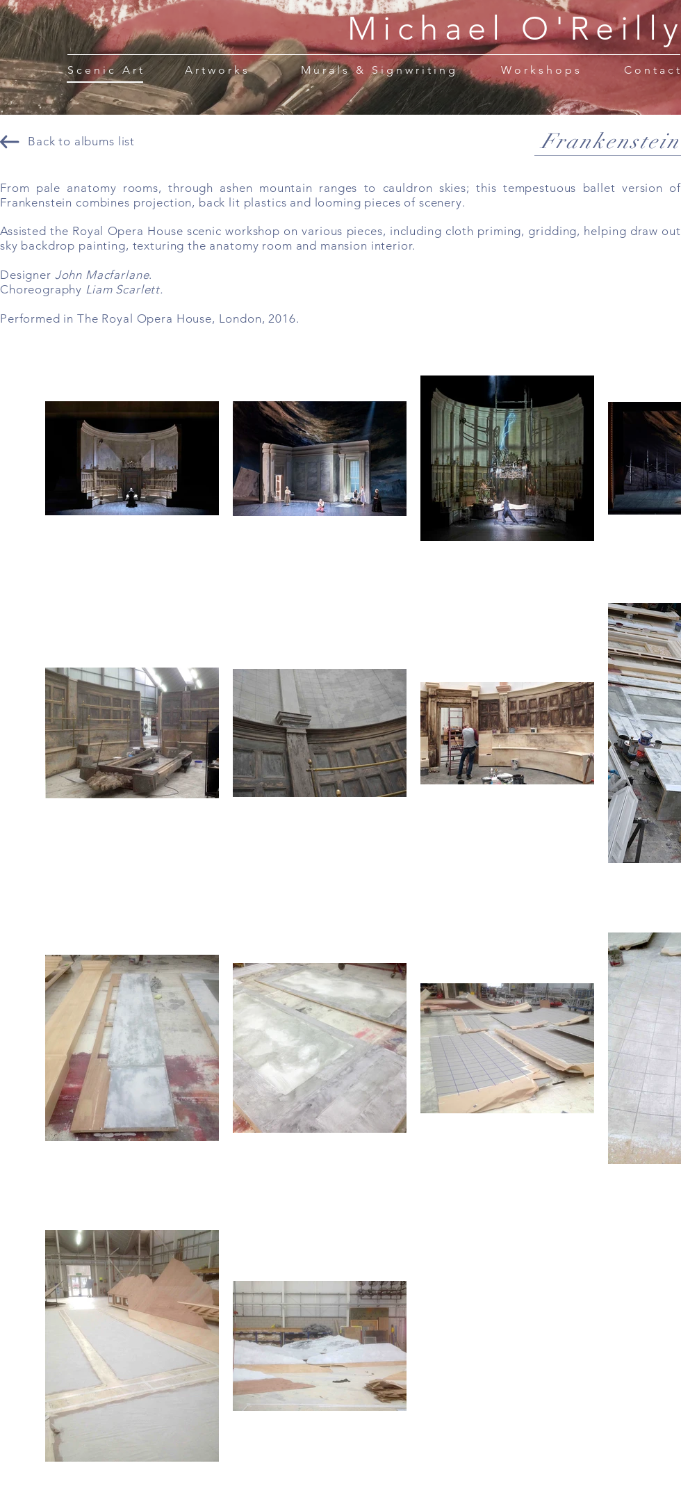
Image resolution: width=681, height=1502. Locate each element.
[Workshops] (541, 69)
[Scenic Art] (106, 69)
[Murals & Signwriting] (379, 69)
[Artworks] (217, 69)
